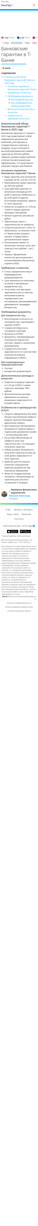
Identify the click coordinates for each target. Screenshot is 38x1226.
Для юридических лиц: (22, 99)
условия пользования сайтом (19, 611)
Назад (5, 43)
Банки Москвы (16, 43)
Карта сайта (13, 514)
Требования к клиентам (19, 92)
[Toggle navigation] (34, 5)
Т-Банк (27, 43)
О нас (8, 509)
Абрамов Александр (19, 495)
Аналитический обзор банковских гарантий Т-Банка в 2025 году (19, 80)
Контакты (19, 518)
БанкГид (7, 5)
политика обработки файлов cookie (19, 607)
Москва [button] (5, 1)
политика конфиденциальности (18, 603)
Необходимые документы (20, 96)
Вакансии (26, 514)
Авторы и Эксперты (23, 509)
